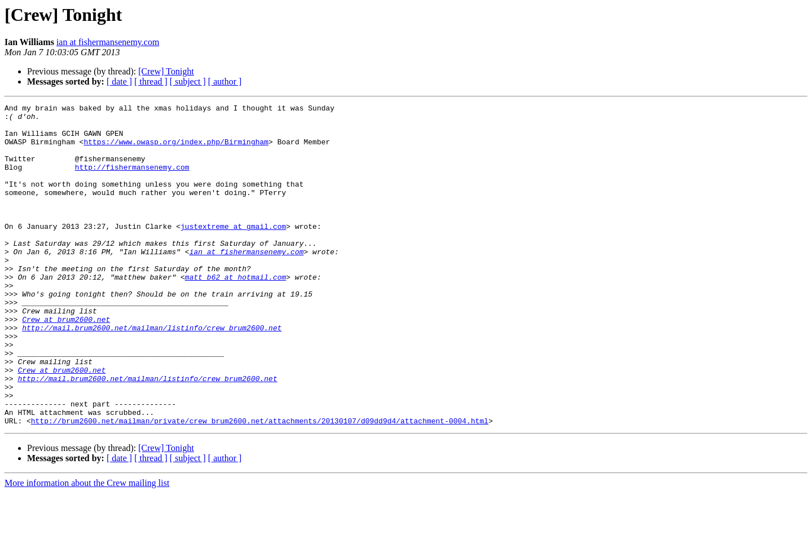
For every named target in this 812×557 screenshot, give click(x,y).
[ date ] (119, 81)
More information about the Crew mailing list (87, 547)
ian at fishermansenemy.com (107, 42)
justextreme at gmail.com (233, 251)
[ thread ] (150, 81)
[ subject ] (188, 81)
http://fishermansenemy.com (132, 180)
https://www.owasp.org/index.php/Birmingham (175, 150)
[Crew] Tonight (166, 71)
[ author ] (225, 81)
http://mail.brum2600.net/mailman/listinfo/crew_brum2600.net (151, 373)
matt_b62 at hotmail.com (235, 312)
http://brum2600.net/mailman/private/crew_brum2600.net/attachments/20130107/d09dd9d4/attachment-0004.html (259, 485)
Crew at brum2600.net (66, 363)
